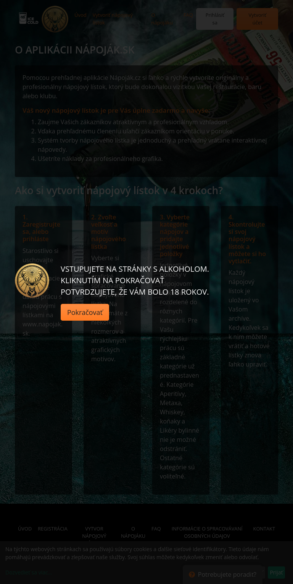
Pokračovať (85, 312)
